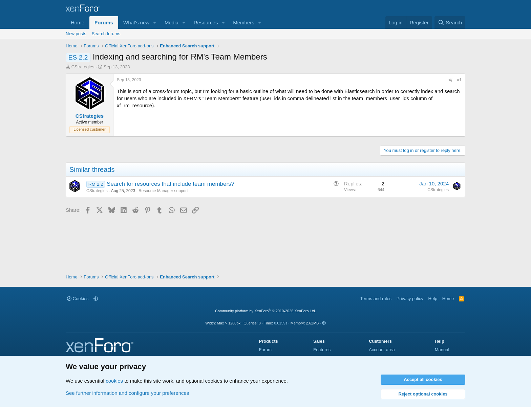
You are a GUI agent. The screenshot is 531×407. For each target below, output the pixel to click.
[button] (155, 22)
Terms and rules (375, 298)
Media (171, 22)
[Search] (449, 22)
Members (243, 22)
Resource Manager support (163, 190)
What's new (136, 22)
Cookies (78, 298)
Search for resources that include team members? (170, 184)
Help (433, 298)
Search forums (106, 33)
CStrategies (82, 66)
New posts (76, 33)
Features (322, 349)
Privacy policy (410, 298)
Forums (103, 22)
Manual (442, 349)
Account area (382, 349)
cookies (114, 381)
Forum (265, 349)
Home (77, 22)
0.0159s (280, 323)
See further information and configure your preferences (127, 393)
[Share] (450, 80)
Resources (206, 22)
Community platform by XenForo (265, 311)
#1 (459, 79)
